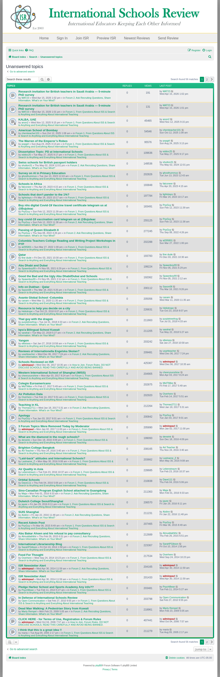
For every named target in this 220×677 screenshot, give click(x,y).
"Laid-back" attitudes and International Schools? (51, 458)
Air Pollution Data (30, 394)
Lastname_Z (28, 461)
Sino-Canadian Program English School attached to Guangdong (62, 490)
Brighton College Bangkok (36, 447)
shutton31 (27, 165)
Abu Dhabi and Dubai (33, 265)
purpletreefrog (29, 322)
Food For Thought (30, 554)
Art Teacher (28, 450)
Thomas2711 (29, 407)
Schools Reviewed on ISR (36, 362)
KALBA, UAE (27, 119)
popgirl (25, 144)
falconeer (27, 186)
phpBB (98, 665)
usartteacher (28, 354)
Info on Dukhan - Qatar (33, 287)
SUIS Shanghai (28, 512)
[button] (212, 79)
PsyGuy (26, 211)
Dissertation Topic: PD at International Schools (50, 151)
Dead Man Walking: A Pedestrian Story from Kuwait (53, 608)
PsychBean (28, 590)
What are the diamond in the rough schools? (48, 437)
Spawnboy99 (29, 268)
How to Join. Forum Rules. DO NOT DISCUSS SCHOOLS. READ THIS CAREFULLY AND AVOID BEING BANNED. (64, 366)
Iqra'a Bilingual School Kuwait (39, 329)
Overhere (27, 397)
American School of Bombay (38, 130)
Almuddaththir (29, 536)
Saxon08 (26, 290)
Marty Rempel (29, 611)
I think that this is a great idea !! (40, 630)
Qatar (22, 254)
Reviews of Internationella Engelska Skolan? (48, 351)
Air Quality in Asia (30, 469)
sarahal (26, 332)
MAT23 (25, 97)
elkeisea (26, 343)
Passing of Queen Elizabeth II (38, 230)
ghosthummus (29, 176)
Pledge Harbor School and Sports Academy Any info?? (56, 587)
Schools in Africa (30, 183)
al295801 (27, 247)
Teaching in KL (28, 404)
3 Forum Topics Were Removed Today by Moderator (54, 426)
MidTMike (27, 386)
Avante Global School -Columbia (40, 297)
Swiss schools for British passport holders (47, 162)
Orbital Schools (29, 479)
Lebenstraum (29, 472)
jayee (24, 504)
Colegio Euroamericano (34, 383)
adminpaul (28, 365)
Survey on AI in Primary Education (42, 173)
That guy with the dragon (35, 319)
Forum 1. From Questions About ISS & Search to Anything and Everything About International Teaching (66, 113)
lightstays (27, 197)
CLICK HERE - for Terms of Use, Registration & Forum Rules (59, 619)
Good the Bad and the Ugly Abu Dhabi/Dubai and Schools (57, 276)
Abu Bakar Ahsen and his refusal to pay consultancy (54, 533)
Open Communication (33, 600)
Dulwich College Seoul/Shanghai (40, 501)
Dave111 (26, 482)
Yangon (23, 340)
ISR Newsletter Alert (32, 565)
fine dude (27, 257)
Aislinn (25, 515)
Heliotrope (27, 311)
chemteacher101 (31, 133)
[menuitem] (29, 50)
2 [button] (207, 79)
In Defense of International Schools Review (47, 597)
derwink (26, 440)
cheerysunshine (30, 375)
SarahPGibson (29, 547)
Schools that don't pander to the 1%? (43, 194)
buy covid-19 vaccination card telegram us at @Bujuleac (57, 219)
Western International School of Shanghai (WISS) (52, 372)
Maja (24, 493)
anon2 (25, 122)
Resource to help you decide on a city (44, 308)
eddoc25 (26, 154)
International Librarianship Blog (40, 544)
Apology (24, 415)
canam (25, 300)
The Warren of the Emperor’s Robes (42, 141)
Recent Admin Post (31, 522)
